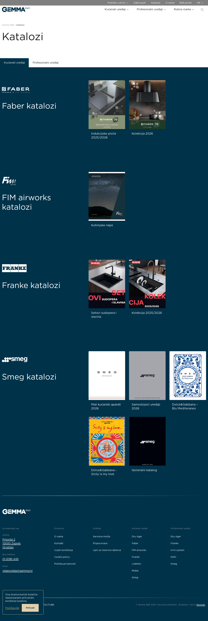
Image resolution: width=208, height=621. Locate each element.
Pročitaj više (12, 608)
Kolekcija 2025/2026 (147, 312)
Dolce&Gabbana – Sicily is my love (104, 472)
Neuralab (200, 604)
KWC (173, 557)
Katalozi (155, 2)
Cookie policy (62, 557)
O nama (170, 2)
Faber (135, 543)
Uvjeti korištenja (63, 550)
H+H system (177, 550)
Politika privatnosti (65, 563)
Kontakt (58, 543)
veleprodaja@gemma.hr (17, 570)
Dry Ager (137, 536)
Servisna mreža (101, 536)
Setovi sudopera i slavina (104, 314)
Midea (135, 570)
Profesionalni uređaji (151, 9)
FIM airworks (139, 550)
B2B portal (186, 2)
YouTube (48, 604)
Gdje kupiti (140, 2)
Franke (136, 557)
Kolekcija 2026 (142, 133)
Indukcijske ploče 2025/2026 (103, 135)
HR (200, 2)
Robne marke (184, 9)
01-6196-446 (10, 559)
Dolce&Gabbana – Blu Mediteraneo (185, 406)
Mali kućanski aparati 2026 (106, 406)
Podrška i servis (118, 2)
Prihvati (30, 608)
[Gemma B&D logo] (16, 9)
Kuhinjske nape (102, 225)
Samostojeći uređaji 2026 (146, 406)
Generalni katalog (144, 470)
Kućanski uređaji (117, 9)
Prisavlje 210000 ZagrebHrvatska (11, 543)
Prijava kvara (100, 543)
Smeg (135, 577)
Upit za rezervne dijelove (107, 550)
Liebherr (136, 563)
